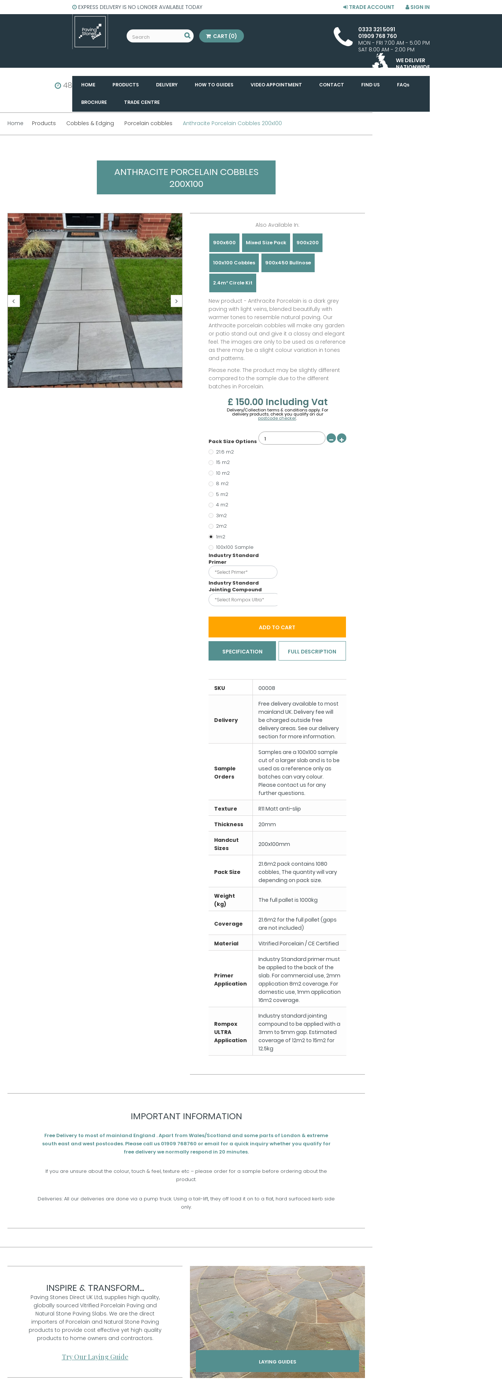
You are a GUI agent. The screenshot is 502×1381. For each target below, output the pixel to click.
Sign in (418, 7)
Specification (242, 652)
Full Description (312, 652)
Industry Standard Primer (234, 559)
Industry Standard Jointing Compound (236, 586)
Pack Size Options (233, 441)
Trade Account (368, 7)
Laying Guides (277, 1365)
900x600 (224, 242)
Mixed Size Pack (266, 242)
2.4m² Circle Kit (232, 282)
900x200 (307, 242)
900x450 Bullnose (288, 262)
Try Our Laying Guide (95, 1357)
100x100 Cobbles (234, 262)
